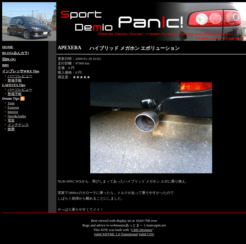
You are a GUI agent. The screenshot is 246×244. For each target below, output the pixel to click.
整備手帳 (15, 80)
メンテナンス (18, 125)
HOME (7, 47)
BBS (5, 65)
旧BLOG (9, 59)
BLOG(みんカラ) (15, 53)
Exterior (13, 107)
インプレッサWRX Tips (20, 71)
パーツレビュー (20, 76)
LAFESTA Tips (13, 85)
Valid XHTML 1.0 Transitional (116, 234)
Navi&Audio (17, 116)
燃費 (11, 129)
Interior (13, 112)
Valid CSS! (146, 234)
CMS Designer (142, 230)
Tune (11, 103)
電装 (11, 120)
